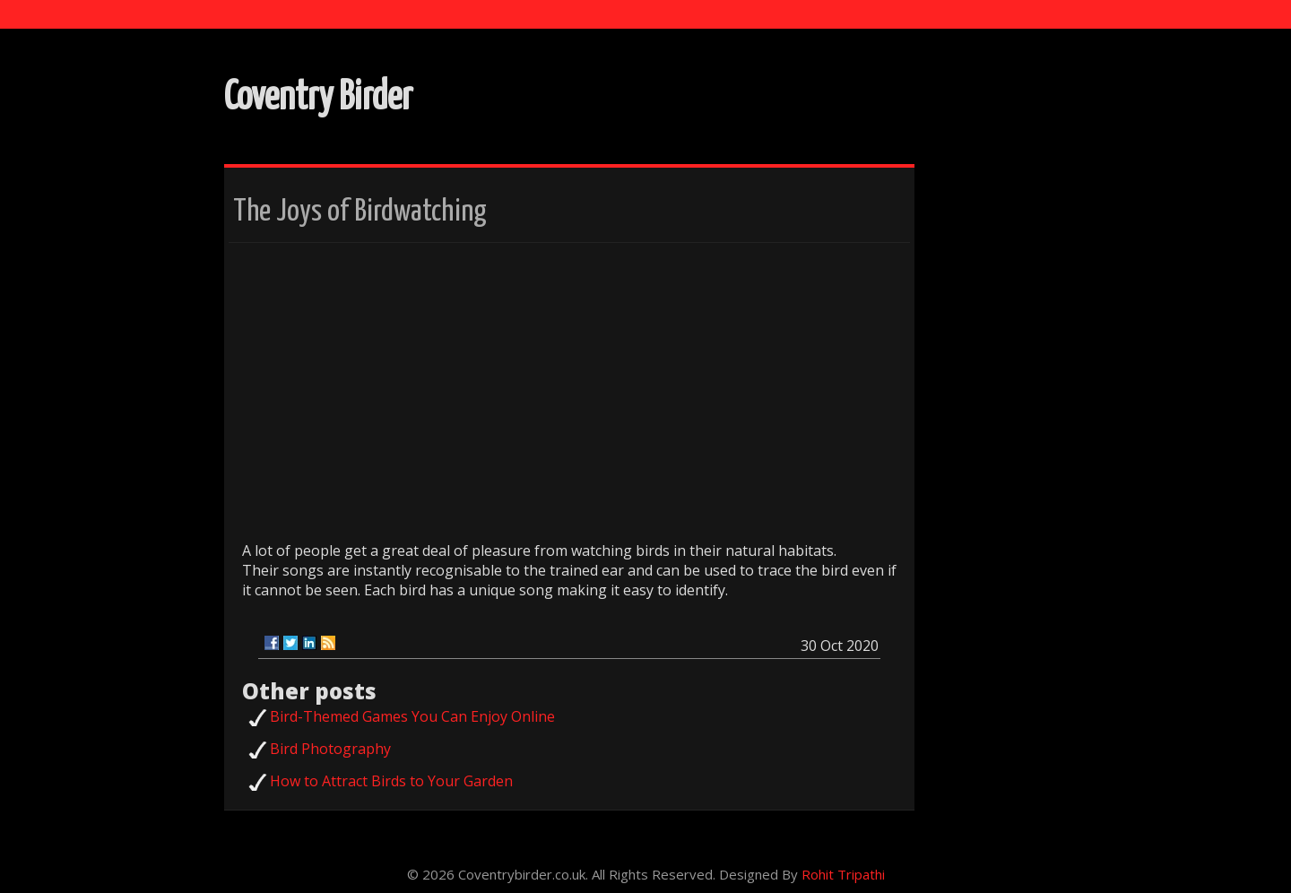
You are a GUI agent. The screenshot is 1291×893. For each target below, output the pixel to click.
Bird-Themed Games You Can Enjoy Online (412, 716)
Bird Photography (330, 749)
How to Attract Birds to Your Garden (391, 781)
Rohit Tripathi (843, 874)
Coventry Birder (318, 98)
